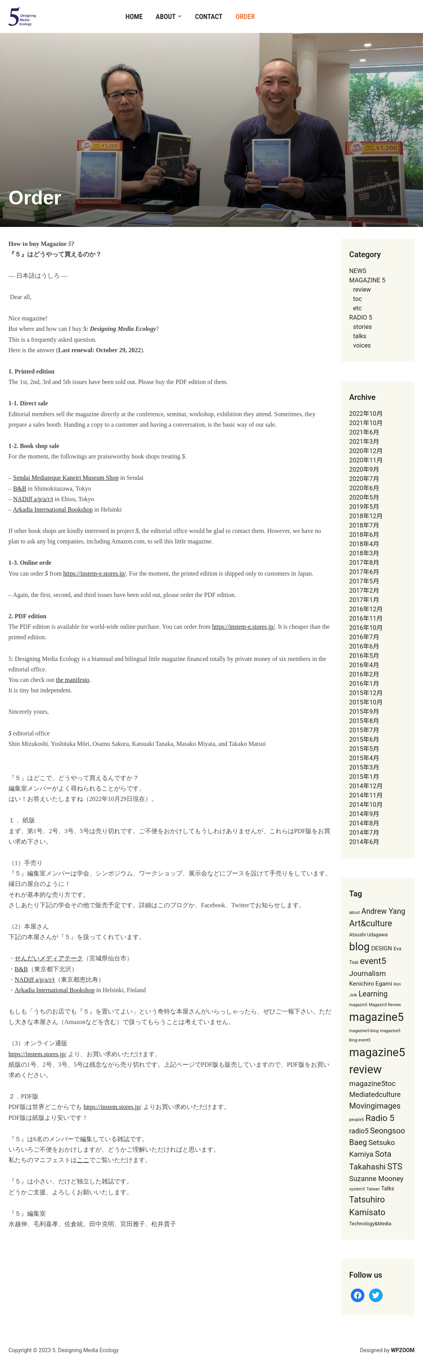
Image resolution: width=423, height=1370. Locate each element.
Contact (208, 16)
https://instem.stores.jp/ (37, 1054)
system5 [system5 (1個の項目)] (357, 1189)
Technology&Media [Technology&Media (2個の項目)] (370, 1223)
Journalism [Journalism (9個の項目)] (367, 973)
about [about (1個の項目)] (354, 912)
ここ (83, 1160)
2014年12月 (366, 786)
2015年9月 (364, 711)
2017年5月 (364, 581)
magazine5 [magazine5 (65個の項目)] (376, 1017)
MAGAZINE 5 (367, 280)
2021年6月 (364, 432)
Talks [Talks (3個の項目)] (387, 1188)
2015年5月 (364, 748)
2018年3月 (364, 553)
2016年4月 (364, 665)
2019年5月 (364, 506)
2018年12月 (366, 516)
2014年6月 (364, 842)
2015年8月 (364, 721)
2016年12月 (366, 609)
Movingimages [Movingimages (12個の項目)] (374, 1106)
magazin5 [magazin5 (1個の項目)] (358, 1004)
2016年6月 (364, 646)
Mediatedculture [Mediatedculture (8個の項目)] (375, 1094)
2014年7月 (364, 832)
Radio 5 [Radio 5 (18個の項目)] (380, 1118)
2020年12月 (366, 451)
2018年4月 (364, 544)
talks (359, 336)
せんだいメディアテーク (49, 958)
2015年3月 (364, 767)
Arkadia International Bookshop (53, 509)
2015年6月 (364, 739)
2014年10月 (366, 804)
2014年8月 (364, 823)
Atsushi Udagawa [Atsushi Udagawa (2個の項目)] (368, 935)
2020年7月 (364, 479)
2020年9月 (364, 469)
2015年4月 (364, 758)
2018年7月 (364, 525)
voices (362, 345)
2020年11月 (366, 460)
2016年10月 (366, 627)
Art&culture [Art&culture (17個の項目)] (370, 923)
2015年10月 (366, 702)
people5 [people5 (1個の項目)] (356, 1119)
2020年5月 (364, 497)
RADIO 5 (360, 317)
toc (357, 299)
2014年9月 (364, 814)
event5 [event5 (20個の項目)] (373, 961)
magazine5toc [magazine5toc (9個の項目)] (372, 1083)
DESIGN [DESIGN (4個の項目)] (381, 948)
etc (357, 308)
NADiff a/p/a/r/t (33, 499)
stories (362, 326)
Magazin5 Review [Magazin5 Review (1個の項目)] (385, 1004)
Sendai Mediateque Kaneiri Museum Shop (66, 477)
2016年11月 (366, 618)
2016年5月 (364, 655)
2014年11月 (366, 795)
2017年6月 (364, 572)
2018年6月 (364, 534)
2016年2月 (364, 674)
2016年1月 (364, 683)
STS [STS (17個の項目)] (394, 1166)
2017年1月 (364, 600)
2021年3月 (364, 441)
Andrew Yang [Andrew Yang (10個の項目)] (383, 911)
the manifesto (73, 679)
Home (133, 16)
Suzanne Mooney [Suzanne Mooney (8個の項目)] (376, 1179)
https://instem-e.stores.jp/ (94, 573)
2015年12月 (366, 693)
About (165, 16)
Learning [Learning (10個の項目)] (373, 993)
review (362, 289)
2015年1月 (364, 776)
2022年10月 (366, 413)
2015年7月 (364, 730)
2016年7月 (364, 637)
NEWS (357, 271)
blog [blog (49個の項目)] (359, 947)
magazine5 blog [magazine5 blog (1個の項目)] (364, 1030)
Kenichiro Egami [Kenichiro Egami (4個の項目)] (370, 983)
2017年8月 (364, 562)
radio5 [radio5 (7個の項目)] (359, 1131)
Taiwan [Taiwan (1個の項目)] (373, 1189)
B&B (19, 488)
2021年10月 (366, 423)
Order (245, 16)
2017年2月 (364, 590)
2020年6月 (364, 488)
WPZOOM (402, 1350)
